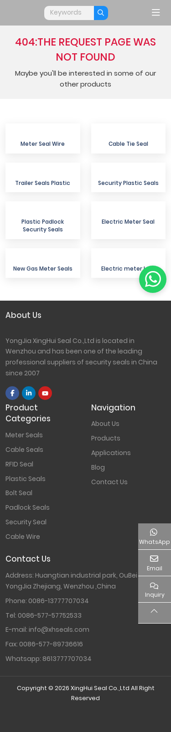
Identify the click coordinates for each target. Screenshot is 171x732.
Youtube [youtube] (45, 393)
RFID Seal (19, 464)
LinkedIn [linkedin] (29, 393)
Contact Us (109, 481)
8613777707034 (67, 658)
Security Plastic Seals (128, 183)
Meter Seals (24, 435)
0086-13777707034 (58, 600)
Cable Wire (22, 536)
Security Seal (26, 522)
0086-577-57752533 (50, 615)
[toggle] (156, 12)
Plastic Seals (25, 478)
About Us (105, 423)
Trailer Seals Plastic (42, 183)
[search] (101, 13)
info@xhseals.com (59, 629)
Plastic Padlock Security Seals (42, 225)
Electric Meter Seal (128, 221)
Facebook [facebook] (12, 393)
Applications (111, 452)
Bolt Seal (18, 492)
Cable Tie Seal (128, 144)
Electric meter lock (128, 268)
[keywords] (69, 13)
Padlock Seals (27, 507)
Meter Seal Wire (43, 144)
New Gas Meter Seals (43, 268)
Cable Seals (24, 449)
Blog (98, 467)
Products (105, 438)
